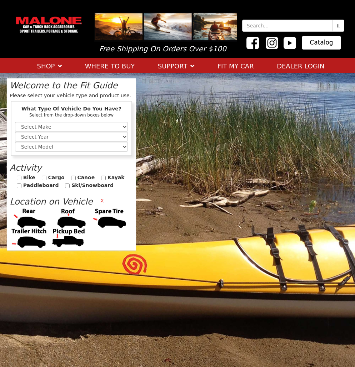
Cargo (53, 177)
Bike (26, 177)
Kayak (113, 177)
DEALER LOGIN (300, 66)
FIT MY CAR (236, 66)
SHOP (49, 66)
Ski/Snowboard (89, 185)
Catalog (321, 42)
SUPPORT (176, 66)
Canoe (83, 177)
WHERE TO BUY (110, 66)
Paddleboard (38, 185)
